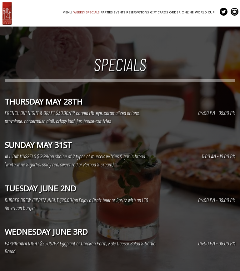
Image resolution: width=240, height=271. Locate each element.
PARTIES (106, 12)
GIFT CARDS (159, 12)
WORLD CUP (204, 12)
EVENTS (119, 12)
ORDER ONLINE (181, 12)
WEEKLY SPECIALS (86, 12)
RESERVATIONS (137, 12)
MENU (67, 12)
